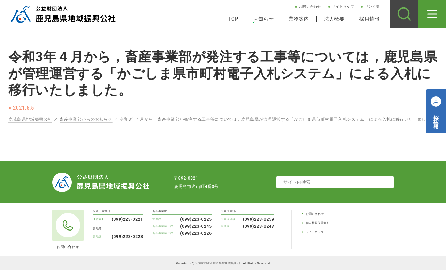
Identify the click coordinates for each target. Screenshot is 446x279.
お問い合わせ (310, 6)
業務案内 (299, 19)
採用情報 (369, 19)
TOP (233, 19)
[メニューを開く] (432, 14)
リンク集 (372, 6)
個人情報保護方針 (318, 223)
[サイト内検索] (404, 14)
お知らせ (263, 19)
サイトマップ (343, 6)
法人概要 (334, 19)
